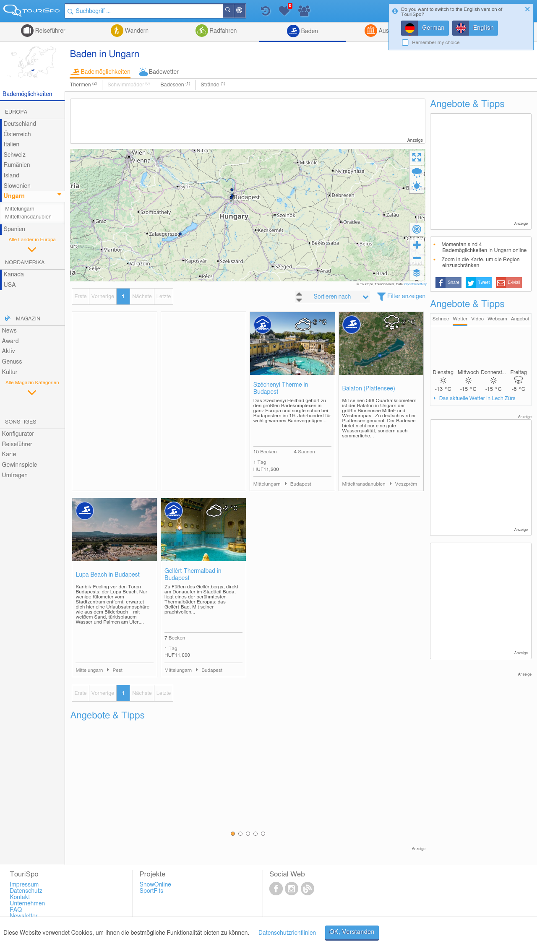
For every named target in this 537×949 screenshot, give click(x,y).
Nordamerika (25, 262)
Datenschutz (26, 891)
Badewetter (164, 72)
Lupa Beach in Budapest (107, 575)
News (9, 331)
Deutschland (20, 124)
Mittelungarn (19, 209)
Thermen (83, 85)
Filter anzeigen (406, 296)
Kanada (14, 275)
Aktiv (8, 351)
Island (12, 176)
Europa (16, 112)
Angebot (520, 319)
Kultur (10, 372)
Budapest (300, 484)
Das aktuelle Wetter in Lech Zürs (476, 398)
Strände (213, 85)
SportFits (152, 891)
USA (10, 285)
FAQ (16, 910)
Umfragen (15, 475)
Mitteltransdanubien (28, 217)
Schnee (441, 319)
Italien (11, 145)
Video (477, 319)
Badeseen (175, 85)
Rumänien (17, 165)
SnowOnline (155, 885)
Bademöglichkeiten (105, 72)
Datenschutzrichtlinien (287, 933)
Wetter (460, 319)
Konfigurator (18, 434)
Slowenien (17, 186)
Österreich (17, 135)
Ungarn (14, 196)
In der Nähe (244, 11)
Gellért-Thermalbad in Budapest (193, 574)
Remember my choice (436, 42)
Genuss (12, 362)
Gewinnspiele (19, 465)
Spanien (14, 229)
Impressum (24, 885)
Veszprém (406, 484)
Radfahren (222, 31)
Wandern (136, 31)
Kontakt (20, 897)
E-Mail (514, 283)
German (433, 28)
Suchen (233, 11)
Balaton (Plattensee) (368, 389)
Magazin (28, 319)
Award (10, 341)
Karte (9, 455)
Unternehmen (27, 904)
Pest (117, 670)
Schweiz (15, 155)
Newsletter (24, 916)
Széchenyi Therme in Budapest (280, 388)
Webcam (497, 319)
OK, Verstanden (352, 932)
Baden (309, 31)
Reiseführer (49, 31)
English (483, 28)
